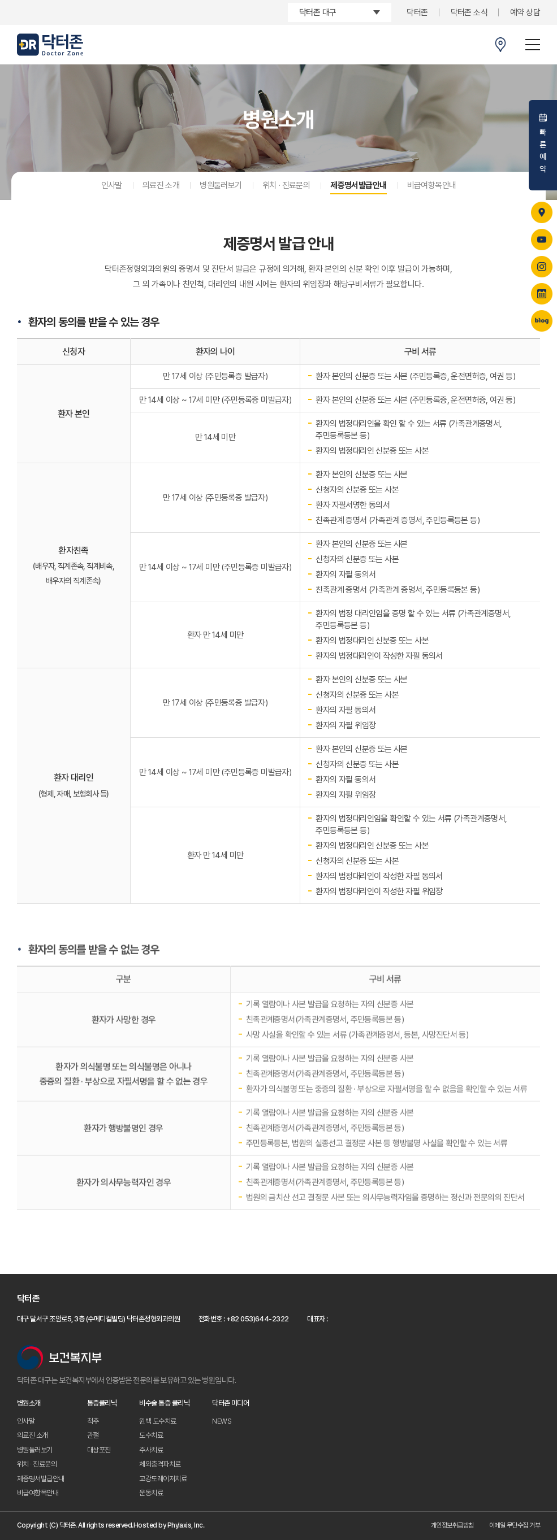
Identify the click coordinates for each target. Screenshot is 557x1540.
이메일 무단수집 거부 (514, 1525)
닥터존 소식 (469, 12)
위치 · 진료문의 (286, 185)
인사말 (111, 185)
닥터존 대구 (317, 12)
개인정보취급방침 (452, 1525)
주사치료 (151, 1450)
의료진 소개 (161, 185)
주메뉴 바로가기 (0, 0)
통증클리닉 (101, 1403)
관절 (93, 1435)
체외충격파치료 (159, 1464)
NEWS (221, 1421)
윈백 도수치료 (157, 1421)
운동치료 (151, 1493)
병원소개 (29, 1403)
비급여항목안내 (431, 185)
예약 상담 (525, 12)
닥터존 (417, 12)
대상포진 (99, 1450)
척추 (93, 1421)
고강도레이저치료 (163, 1478)
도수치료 (151, 1435)
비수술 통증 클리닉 (164, 1403)
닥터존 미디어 (230, 1403)
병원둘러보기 (220, 185)
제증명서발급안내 (358, 185)
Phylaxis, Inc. (186, 1525)
